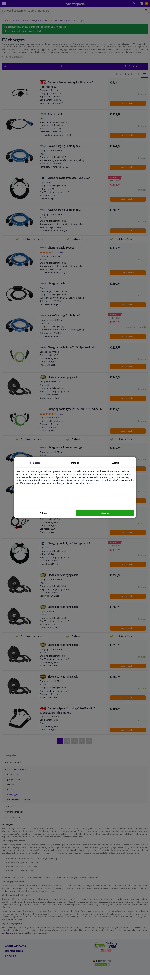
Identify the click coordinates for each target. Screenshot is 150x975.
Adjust (45, 512)
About (115, 462)
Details (75, 462)
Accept (105, 512)
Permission (34, 462)
